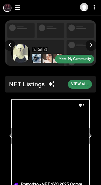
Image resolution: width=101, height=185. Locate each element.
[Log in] (84, 7)
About (10, 174)
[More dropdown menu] (94, 8)
